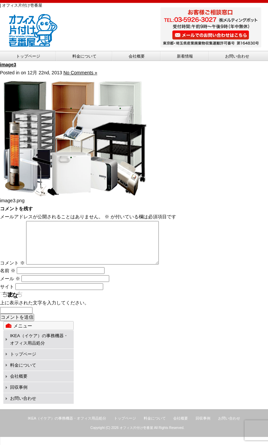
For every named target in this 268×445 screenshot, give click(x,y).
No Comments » (80, 72)
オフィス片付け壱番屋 (136, 436)
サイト (7, 294)
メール (10, 286)
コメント (12, 271)
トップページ (28, 56)
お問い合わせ (237, 56)
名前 (7, 278)
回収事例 (18, 395)
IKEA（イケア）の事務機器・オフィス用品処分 (67, 426)
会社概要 (137, 56)
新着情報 (185, 56)
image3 (8, 64)
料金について (84, 56)
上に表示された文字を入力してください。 (44, 310)
